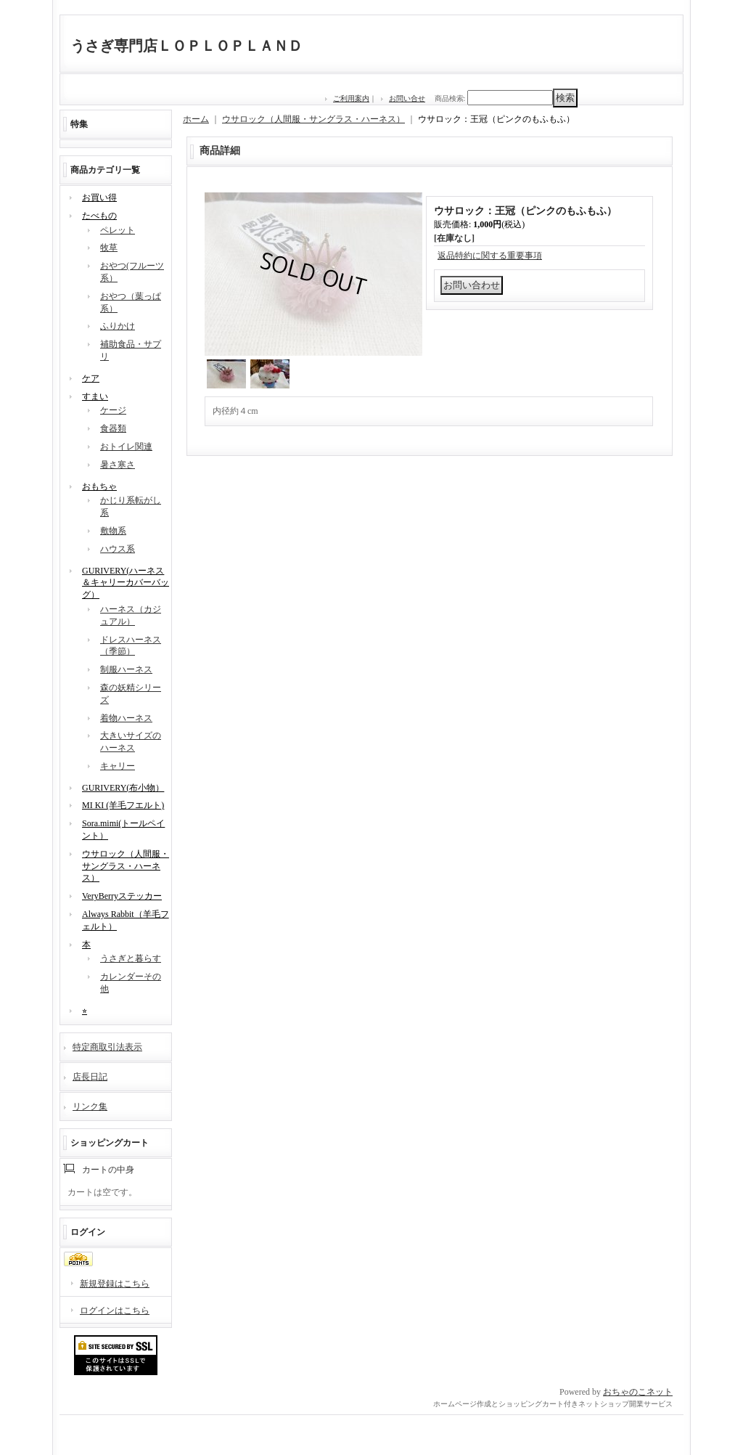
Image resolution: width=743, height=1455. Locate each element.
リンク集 (90, 1106)
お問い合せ (407, 98)
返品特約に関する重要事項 (490, 255)
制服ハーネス (126, 669)
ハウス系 (117, 549)
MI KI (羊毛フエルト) (123, 805)
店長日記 (90, 1077)
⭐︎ (84, 1011)
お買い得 (99, 197)
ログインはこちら (114, 1310)
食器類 (113, 428)
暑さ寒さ (117, 465)
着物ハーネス (126, 718)
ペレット (117, 230)
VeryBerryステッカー (122, 896)
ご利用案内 (351, 98)
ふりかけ (117, 326)
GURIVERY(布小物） (123, 788)
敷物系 (113, 531)
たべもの (99, 216)
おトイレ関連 (126, 446)
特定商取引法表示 (107, 1047)
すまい (95, 396)
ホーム (196, 119)
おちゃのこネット (638, 1392)
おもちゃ (99, 486)
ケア (90, 378)
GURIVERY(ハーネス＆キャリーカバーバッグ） (125, 583)
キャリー (117, 766)
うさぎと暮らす (130, 958)
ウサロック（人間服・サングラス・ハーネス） (125, 866)
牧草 (109, 247)
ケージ (113, 410)
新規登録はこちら (114, 1284)
